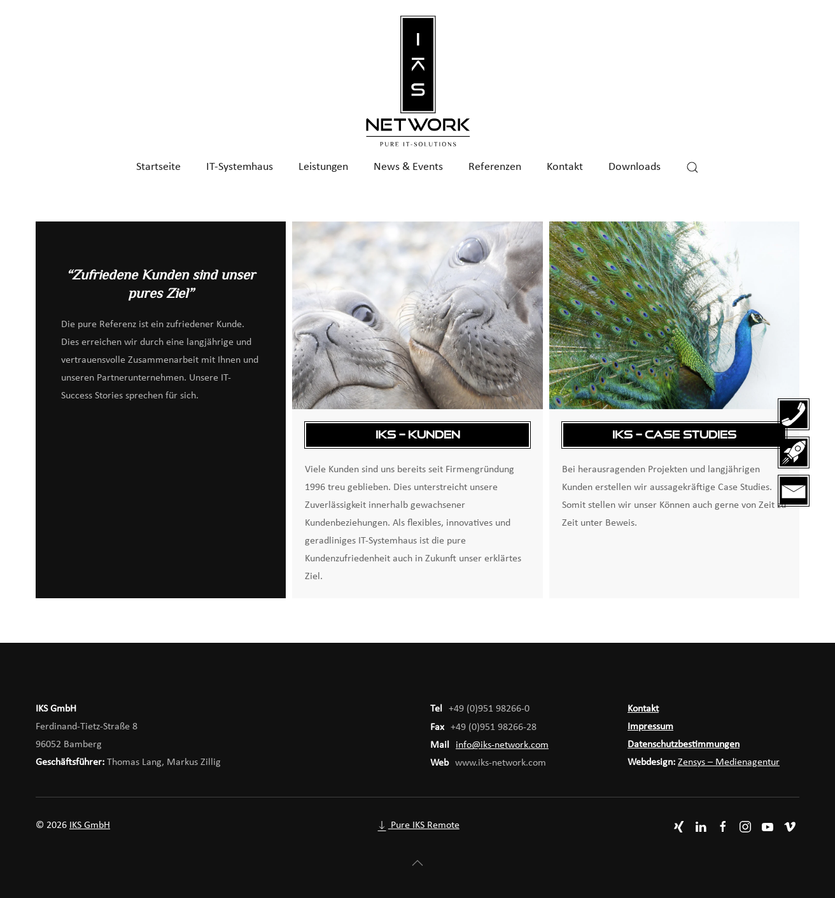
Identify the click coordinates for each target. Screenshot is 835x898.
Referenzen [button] (494, 167)
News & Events (408, 167)
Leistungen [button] (323, 167)
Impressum (650, 727)
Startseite (158, 167)
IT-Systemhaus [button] (239, 167)
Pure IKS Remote (417, 825)
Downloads (634, 167)
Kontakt (565, 167)
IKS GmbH (89, 825)
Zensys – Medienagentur (729, 762)
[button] (692, 167)
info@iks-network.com (502, 745)
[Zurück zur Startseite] (417, 82)
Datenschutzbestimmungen (684, 745)
